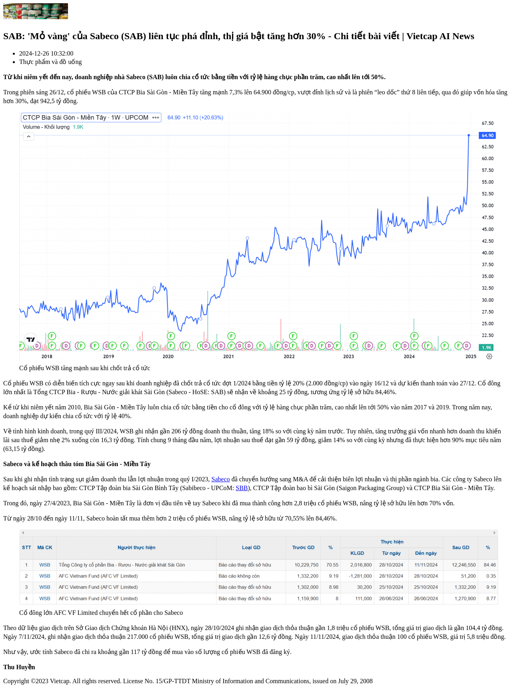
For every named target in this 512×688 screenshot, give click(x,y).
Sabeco (221, 479)
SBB (242, 488)
